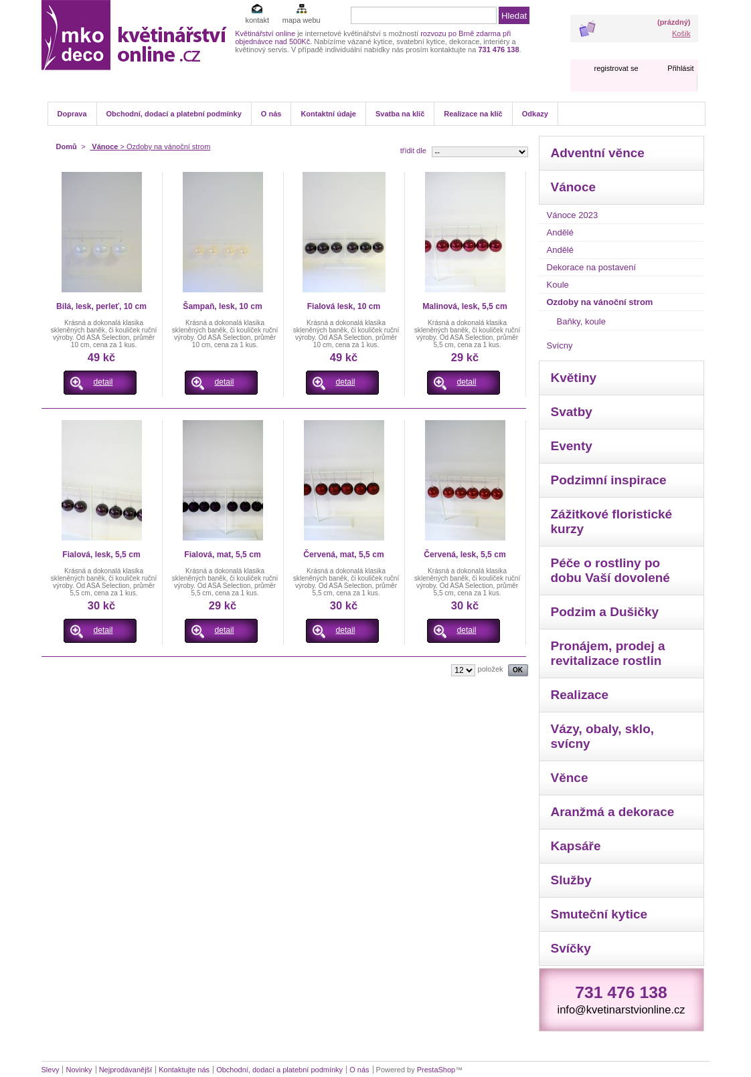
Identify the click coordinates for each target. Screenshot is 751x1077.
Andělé (560, 232)
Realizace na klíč (473, 114)
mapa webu (301, 20)
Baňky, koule (581, 321)
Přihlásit (680, 68)
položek (490, 669)
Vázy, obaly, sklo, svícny (603, 736)
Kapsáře (576, 846)
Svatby (571, 412)
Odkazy (535, 114)
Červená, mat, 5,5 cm (343, 554)
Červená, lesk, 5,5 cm (464, 554)
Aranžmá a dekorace (613, 812)
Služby (571, 880)
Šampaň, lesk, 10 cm (222, 306)
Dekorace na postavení (592, 267)
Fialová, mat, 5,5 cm (222, 554)
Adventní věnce (598, 153)
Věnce (569, 778)
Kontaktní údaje (328, 114)
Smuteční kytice (599, 914)
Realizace (580, 695)
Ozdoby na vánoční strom (600, 302)
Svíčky (571, 948)
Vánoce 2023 (572, 215)
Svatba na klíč (400, 114)
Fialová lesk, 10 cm (344, 306)
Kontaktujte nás (184, 1070)
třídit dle (413, 150)
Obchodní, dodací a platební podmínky (174, 114)
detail (103, 382)
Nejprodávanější (126, 1070)
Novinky (79, 1070)
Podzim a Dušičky (605, 612)
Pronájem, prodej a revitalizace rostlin (608, 653)
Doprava (72, 114)
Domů (66, 146)
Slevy (50, 1070)
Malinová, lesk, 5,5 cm (464, 306)
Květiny (574, 378)
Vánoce (105, 146)
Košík (681, 33)
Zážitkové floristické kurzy (612, 521)
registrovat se (616, 68)
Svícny (560, 345)
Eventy (571, 446)
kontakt (256, 20)
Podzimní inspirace (609, 480)
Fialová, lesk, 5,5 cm (101, 554)
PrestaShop (436, 1070)
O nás (271, 114)
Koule (558, 285)
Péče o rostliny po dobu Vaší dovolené (610, 570)
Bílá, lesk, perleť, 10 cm (101, 306)
